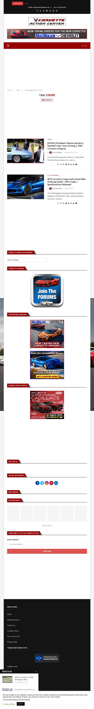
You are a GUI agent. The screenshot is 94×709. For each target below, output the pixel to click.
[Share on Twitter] (63, 164)
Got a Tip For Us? (60, 7)
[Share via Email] (76, 164)
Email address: (13, 540)
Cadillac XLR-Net (13, 672)
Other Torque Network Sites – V (40, 7)
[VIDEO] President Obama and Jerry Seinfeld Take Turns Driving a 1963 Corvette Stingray (65, 146)
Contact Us (11, 625)
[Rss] (56, 11)
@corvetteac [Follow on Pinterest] (47, 525)
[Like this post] (58, 164)
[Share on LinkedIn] (68, 164)
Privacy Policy (12, 642)
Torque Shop (12, 683)
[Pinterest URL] (13, 513)
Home (9, 90)
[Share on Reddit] (73, 164)
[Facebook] (37, 11)
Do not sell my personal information (16, 699)
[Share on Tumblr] (71, 164)
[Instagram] (43, 11)
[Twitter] (40, 11)
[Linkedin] (50, 11)
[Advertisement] (47, 68)
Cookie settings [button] (9, 704)
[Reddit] (53, 11)
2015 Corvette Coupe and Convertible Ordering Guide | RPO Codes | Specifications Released (66, 182)
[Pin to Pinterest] (66, 164)
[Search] (83, 45)
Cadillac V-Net (12, 666)
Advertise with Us (13, 620)
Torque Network (13, 677)
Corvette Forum (13, 631)
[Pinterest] (47, 11)
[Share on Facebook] (61, 164)
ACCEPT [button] (20, 704)
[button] (25, 3)
